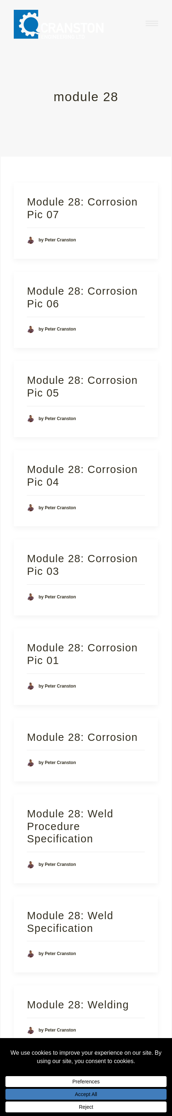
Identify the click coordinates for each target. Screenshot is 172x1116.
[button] (152, 23)
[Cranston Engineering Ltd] (59, 23)
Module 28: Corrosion (82, 737)
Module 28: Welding (78, 1005)
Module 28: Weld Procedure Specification (70, 826)
